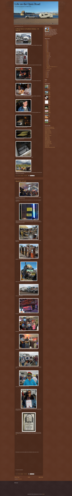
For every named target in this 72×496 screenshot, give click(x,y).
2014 (46, 50)
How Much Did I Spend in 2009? (49, 102)
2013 (46, 51)
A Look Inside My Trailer (48, 141)
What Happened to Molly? (48, 143)
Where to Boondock (47, 140)
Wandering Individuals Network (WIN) (50, 147)
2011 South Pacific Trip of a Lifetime (49, 128)
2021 (46, 41)
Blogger (43, 494)
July (47, 59)
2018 (46, 45)
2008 (46, 77)
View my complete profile (48, 36)
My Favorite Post (47, 134)
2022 (46, 40)
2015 (46, 49)
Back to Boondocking (49, 111)
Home (29, 477)
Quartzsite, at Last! (21, 181)
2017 (46, 46)
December (47, 52)
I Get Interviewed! (47, 136)
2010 (46, 74)
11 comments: (26, 175)
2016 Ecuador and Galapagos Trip (49, 127)
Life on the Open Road (27, 4)
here (16, 434)
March (47, 64)
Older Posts (41, 477)
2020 (46, 42)
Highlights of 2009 (47, 137)
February (47, 65)
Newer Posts (17, 477)
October (47, 55)
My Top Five (49, 116)
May (47, 61)
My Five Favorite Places (48, 135)
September (48, 56)
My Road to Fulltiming (48, 130)
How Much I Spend (47, 129)
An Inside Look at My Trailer (49, 93)
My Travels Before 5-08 (48, 142)
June (47, 60)
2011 (46, 73)
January (47, 70)
